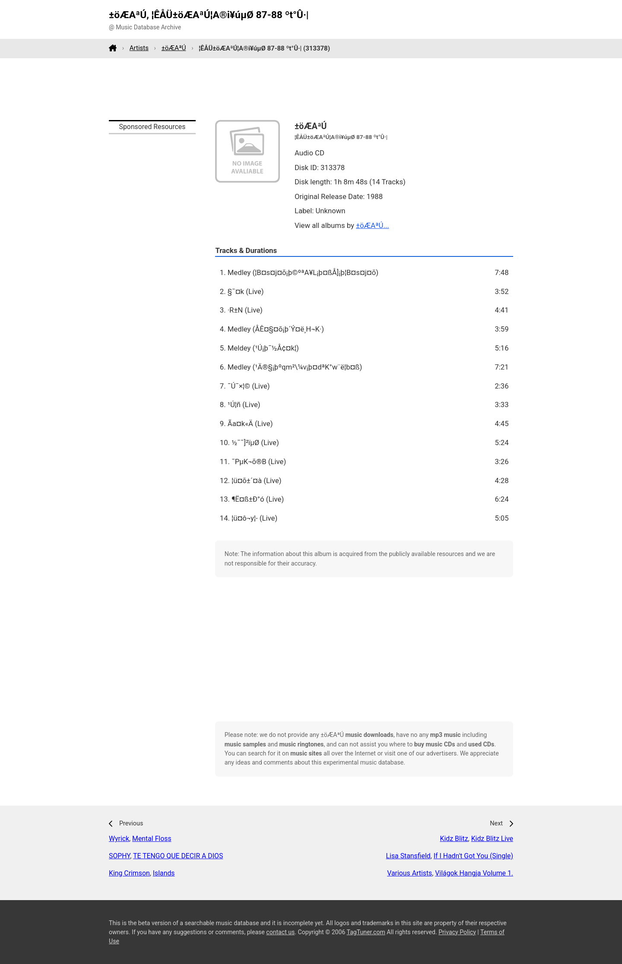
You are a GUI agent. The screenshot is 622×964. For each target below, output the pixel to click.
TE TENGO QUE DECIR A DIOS (178, 856)
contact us (280, 932)
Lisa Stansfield (408, 856)
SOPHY (119, 856)
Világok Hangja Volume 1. (474, 873)
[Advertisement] (311, 89)
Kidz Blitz (454, 838)
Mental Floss (151, 838)
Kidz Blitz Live (492, 838)
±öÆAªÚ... (372, 225)
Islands (164, 873)
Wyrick (119, 838)
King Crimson (129, 873)
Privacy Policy (457, 932)
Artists (139, 48)
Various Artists (409, 873)
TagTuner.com (366, 932)
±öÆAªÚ (174, 48)
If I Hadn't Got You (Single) (473, 856)
